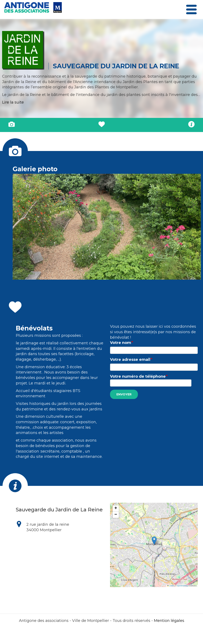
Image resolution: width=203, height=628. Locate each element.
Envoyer (124, 394)
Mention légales (169, 620)
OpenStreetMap (182, 586)
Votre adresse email (130, 359)
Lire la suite (13, 102)
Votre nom (120, 342)
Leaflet (170, 586)
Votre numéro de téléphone (138, 376)
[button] (154, 540)
